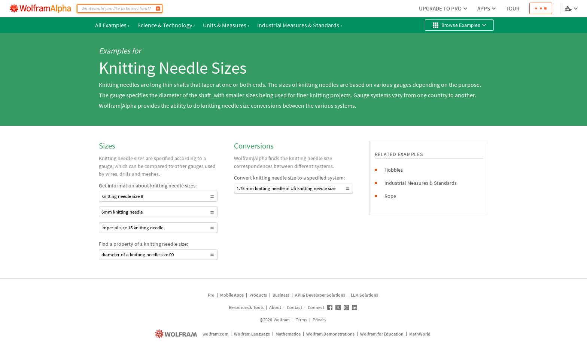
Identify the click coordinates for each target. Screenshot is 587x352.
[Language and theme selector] (572, 8)
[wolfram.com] (177, 334)
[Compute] (158, 8)
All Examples (112, 25)
